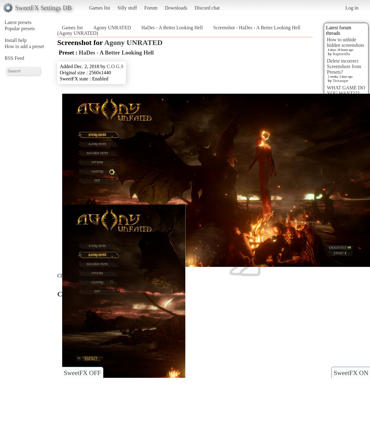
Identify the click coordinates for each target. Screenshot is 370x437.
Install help (16, 40)
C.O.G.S (115, 66)
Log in (351, 7)
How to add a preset (24, 46)
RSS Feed (14, 58)
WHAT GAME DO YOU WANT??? (346, 90)
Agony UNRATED (112, 27)
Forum (151, 7)
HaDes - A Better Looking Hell (172, 27)
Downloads (176, 7)
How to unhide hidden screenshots (345, 42)
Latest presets (18, 22)
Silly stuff (127, 7)
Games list (99, 7)
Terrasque (340, 80)
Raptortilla (341, 53)
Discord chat (207, 7)
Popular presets (20, 28)
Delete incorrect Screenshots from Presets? (344, 66)
